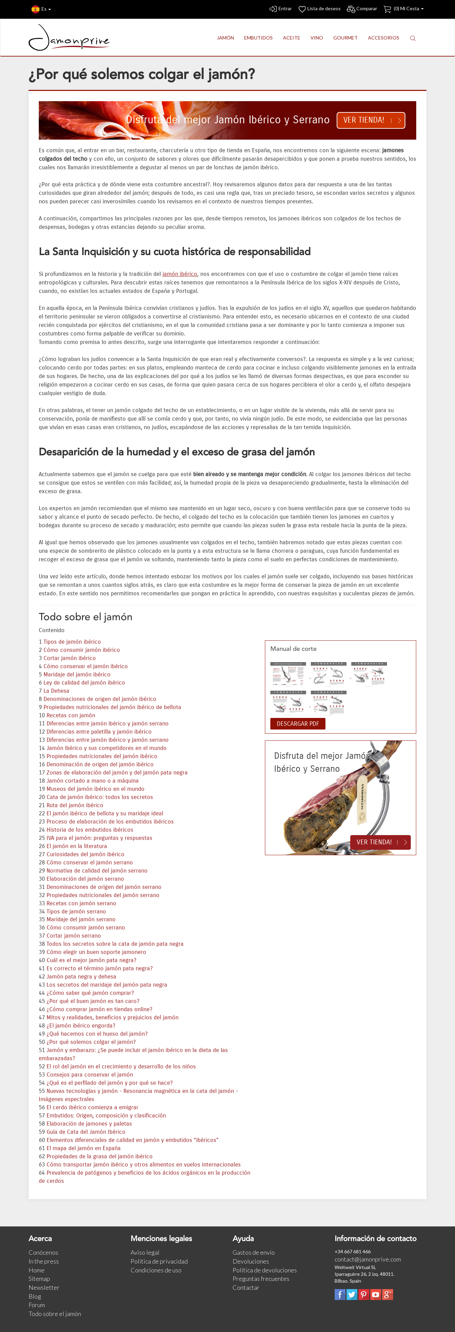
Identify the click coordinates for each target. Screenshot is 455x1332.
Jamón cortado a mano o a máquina (93, 781)
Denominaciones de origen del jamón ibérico (100, 699)
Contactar (246, 1287)
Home (37, 1270)
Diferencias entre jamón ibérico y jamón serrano (108, 723)
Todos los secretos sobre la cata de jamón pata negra (115, 944)
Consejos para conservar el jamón (90, 1074)
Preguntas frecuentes (261, 1278)
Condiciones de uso (156, 1270)
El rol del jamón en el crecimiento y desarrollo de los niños (121, 1066)
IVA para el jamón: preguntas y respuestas (99, 838)
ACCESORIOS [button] (383, 38)
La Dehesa (56, 691)
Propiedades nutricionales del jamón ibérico (102, 756)
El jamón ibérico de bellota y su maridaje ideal (105, 813)
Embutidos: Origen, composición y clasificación (106, 1115)
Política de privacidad (159, 1261)
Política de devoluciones (265, 1270)
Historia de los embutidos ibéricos (90, 830)
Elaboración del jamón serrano (85, 879)
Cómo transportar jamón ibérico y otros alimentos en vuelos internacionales (144, 1164)
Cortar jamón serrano (74, 936)
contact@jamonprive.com (368, 1259)
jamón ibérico (180, 274)
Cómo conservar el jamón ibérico (86, 666)
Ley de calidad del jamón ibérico (84, 682)
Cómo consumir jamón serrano (86, 927)
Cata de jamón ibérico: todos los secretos (100, 797)
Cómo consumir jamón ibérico (82, 650)
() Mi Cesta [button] (403, 9)
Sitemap (39, 1278)
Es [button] (41, 9)
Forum (37, 1305)
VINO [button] (316, 38)
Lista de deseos (319, 9)
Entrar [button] (280, 9)
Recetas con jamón (71, 715)
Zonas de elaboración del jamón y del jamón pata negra (117, 772)
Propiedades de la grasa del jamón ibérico (100, 1156)
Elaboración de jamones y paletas (89, 1124)
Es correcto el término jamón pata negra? (100, 968)
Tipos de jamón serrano (76, 911)
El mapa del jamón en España (84, 1148)
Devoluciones (251, 1261)
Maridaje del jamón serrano (81, 919)
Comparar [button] (361, 9)
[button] (412, 38)
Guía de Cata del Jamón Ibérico (86, 1132)
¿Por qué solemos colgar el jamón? (91, 1042)
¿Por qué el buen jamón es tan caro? (93, 1001)
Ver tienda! (363, 120)
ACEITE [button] (291, 38)
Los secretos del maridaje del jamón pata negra (107, 985)
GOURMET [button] (345, 38)
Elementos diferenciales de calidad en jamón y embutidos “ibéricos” (133, 1140)
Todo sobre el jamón (55, 1313)
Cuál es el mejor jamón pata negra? (91, 960)
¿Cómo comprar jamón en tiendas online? (99, 1009)
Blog (35, 1296)
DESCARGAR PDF (298, 723)
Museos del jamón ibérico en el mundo (96, 789)
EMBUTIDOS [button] (258, 38)
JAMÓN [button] (225, 38)
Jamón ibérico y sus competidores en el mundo (107, 748)
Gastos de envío (254, 1252)
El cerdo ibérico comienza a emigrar (92, 1107)
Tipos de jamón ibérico (72, 642)
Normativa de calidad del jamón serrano (97, 870)
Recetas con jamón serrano (81, 903)
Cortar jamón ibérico (70, 658)
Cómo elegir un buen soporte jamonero (96, 952)
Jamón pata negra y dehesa (81, 976)
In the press (44, 1261)
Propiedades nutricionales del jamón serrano (103, 895)
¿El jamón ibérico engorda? (81, 1025)
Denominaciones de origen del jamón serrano (104, 887)
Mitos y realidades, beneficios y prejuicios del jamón (113, 1017)
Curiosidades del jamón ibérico (85, 854)
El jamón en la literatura (77, 846)
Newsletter (44, 1287)
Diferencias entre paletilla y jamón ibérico (99, 731)
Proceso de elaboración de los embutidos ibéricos (110, 821)
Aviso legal (145, 1252)
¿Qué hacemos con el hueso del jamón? (97, 1034)
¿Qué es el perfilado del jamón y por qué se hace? (110, 1083)
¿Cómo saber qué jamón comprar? (90, 993)
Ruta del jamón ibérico (75, 805)
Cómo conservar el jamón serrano (90, 862)
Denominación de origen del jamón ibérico (100, 764)
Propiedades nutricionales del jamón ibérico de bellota (112, 707)
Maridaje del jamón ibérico (77, 674)
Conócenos (43, 1252)
